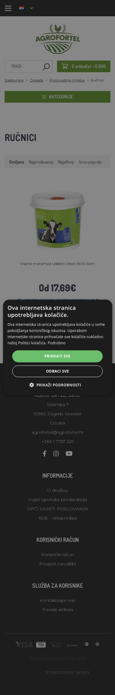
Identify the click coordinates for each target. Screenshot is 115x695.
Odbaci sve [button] (57, 371)
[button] (57, 385)
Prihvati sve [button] (57, 356)
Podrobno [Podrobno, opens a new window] (56, 342)
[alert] (57, 347)
